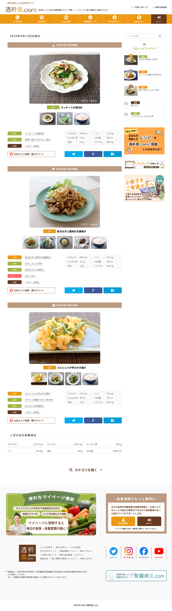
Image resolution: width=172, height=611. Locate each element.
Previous (5, 89)
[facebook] (93, 154)
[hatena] (112, 154)
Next (123, 89)
